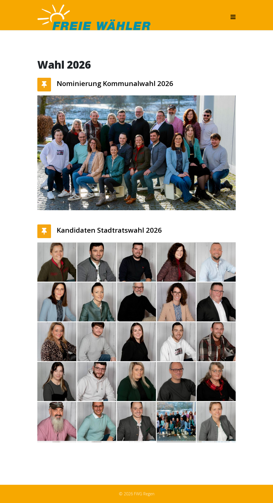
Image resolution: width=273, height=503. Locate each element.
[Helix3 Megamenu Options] (233, 17)
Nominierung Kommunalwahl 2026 (115, 83)
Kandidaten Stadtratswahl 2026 (109, 230)
